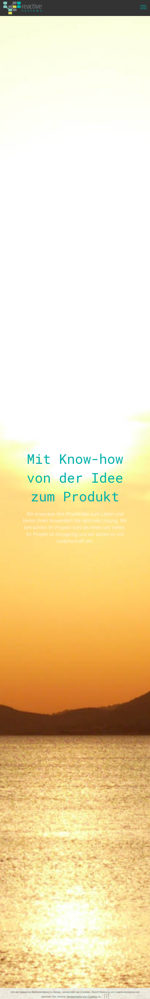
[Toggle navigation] (143, 7)
